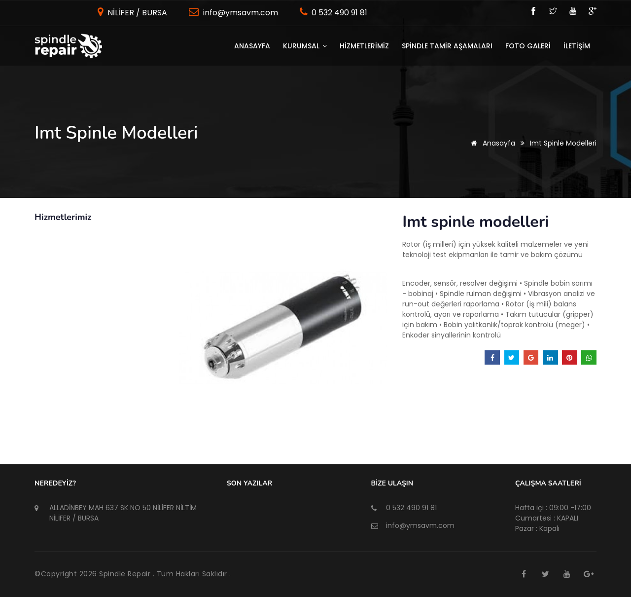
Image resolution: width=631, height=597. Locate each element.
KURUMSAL (305, 46)
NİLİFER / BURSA (136, 12)
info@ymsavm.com (239, 12)
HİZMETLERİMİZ (364, 46)
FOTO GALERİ (528, 46)
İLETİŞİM (576, 46)
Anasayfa (252, 46)
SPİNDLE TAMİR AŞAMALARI (447, 46)
